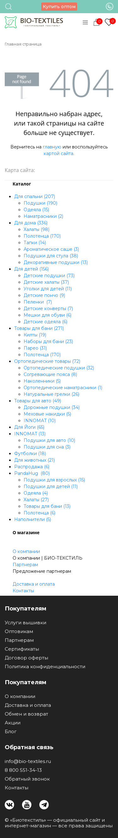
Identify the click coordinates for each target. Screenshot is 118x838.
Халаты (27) (36, 499)
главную (52, 147)
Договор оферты (26, 658)
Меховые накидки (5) (47, 414)
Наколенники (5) (42, 381)
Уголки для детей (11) (48, 289)
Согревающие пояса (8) (50, 374)
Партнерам (25, 564)
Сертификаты (22, 649)
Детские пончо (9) (44, 295)
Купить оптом (59, 6)
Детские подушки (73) (49, 275)
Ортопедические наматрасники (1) (63, 387)
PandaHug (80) (32, 473)
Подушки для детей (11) (51, 486)
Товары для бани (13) (47, 506)
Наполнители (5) (32, 519)
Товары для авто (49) (37, 401)
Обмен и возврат (26, 714)
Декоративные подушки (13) (56, 262)
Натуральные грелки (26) (51, 394)
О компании (26, 551)
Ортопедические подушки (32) (59, 368)
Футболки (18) (30, 453)
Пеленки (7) (38, 302)
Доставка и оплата (34, 584)
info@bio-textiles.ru (28, 761)
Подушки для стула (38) (51, 256)
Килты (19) (35, 335)
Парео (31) (35, 348)
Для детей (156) (31, 269)
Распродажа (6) (31, 467)
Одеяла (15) (36, 209)
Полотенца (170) (42, 236)
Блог (11, 731)
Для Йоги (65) (29, 427)
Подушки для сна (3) (47, 447)
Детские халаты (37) (46, 282)
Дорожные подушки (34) (52, 407)
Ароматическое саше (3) (51, 249)
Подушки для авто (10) (49, 440)
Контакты (23, 591)
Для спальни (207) (34, 196)
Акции (12, 723)
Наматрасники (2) (43, 216)
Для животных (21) (34, 460)
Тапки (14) (35, 242)
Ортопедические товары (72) (47, 361)
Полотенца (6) (39, 513)
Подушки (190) (40, 203)
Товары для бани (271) (39, 328)
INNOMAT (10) (40, 420)
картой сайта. (59, 153)
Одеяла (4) (36, 493)
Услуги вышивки (25, 623)
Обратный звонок (27, 779)
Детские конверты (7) (48, 308)
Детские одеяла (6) (45, 322)
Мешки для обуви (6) (47, 315)
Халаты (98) (36, 229)
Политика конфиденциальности (45, 666)
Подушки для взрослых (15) (54, 480)
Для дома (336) (31, 223)
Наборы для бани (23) (48, 341)
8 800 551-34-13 (23, 770)
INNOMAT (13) (30, 434)
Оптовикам (19, 631)
